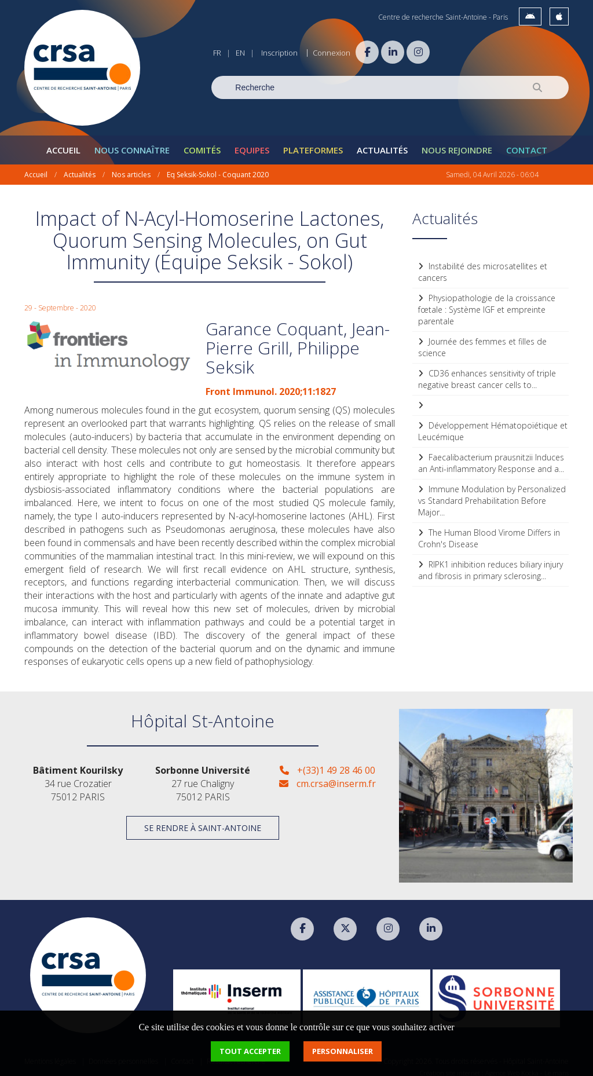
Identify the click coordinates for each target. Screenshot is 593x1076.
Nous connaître (132, 142)
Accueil (63, 142)
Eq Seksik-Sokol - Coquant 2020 (218, 167)
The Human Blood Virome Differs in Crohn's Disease (489, 530)
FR (217, 52)
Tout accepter (250, 1051)
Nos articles (131, 167)
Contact (526, 142)
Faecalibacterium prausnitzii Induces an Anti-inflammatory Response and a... (491, 455)
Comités (202, 142)
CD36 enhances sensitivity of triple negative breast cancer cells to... (487, 371)
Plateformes (313, 142)
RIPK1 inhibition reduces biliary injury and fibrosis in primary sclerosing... (490, 562)
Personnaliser (342, 1051)
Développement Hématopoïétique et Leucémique (493, 423)
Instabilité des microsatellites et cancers (482, 264)
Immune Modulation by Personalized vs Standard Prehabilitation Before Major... (492, 493)
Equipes (252, 142)
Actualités (382, 142)
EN (240, 52)
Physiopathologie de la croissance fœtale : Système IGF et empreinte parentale (486, 302)
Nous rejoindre (457, 142)
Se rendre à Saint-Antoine (202, 820)
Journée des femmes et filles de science (482, 339)
